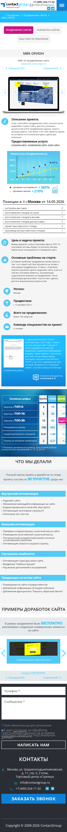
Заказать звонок (33, 799)
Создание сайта (19, 145)
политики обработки (16, 735)
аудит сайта (53, 145)
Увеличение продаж (12, 7)
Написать (33, 745)
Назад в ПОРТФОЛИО (33, 673)
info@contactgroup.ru (44, 5)
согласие (20, 730)
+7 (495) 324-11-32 (43, 2)
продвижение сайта (37, 145)
